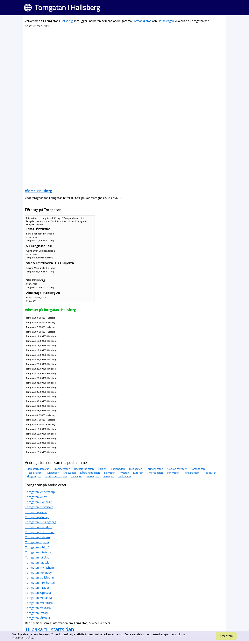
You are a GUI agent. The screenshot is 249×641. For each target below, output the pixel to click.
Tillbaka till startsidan (49, 629)
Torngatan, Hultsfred (38, 527)
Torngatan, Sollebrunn (39, 577)
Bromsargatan (62, 469)
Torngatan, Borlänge (38, 502)
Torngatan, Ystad (36, 613)
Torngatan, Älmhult (37, 618)
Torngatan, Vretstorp (39, 603)
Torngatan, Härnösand (39, 532)
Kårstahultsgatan (90, 472)
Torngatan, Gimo (36, 512)
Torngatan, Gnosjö (37, 517)
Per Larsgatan (192, 472)
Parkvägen (173, 472)
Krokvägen (69, 472)
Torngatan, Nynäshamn (40, 567)
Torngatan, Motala (37, 562)
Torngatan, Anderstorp (40, 492)
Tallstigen (76, 476)
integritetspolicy (22, 637)
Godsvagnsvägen (177, 469)
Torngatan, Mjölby (37, 557)
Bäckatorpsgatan (84, 469)
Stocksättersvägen (56, 476)
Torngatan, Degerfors (39, 507)
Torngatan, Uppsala (38, 592)
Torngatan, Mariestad (39, 552)
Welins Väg (124, 476)
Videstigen (93, 476)
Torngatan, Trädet (37, 587)
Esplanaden (118, 469)
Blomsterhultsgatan (38, 469)
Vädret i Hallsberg (38, 190)
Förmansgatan (141, 21)
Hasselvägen (166, 21)
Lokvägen (109, 472)
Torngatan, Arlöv (36, 497)
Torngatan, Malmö (37, 547)
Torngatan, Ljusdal (37, 542)
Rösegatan (210, 472)
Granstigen (198, 469)
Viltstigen (108, 476)
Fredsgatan (135, 469)
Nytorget (138, 472)
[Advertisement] (124, 59)
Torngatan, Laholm (37, 537)
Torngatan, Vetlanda (38, 598)
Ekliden (102, 469)
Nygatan (124, 472)
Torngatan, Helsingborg (40, 522)
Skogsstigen (34, 476)
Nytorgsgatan (155, 472)
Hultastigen (52, 472)
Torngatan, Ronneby (38, 572)
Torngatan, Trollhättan (40, 582)
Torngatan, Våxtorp (38, 608)
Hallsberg (66, 21)
